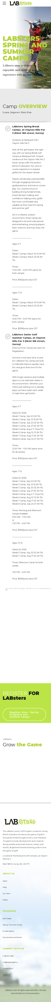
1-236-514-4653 (8, 956)
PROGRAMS (9, 911)
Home (6, 31)
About (5, 881)
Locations (6, 975)
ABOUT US (9, 873)
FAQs (5, 887)
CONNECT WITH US (13, 948)
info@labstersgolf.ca (10, 962)
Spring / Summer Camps (12, 925)
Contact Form (8, 968)
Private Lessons (8, 931)
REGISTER (21, 695)
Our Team (6, 894)
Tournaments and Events (12, 937)
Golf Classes (7, 919)
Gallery (5, 900)
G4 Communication (30, 993)
